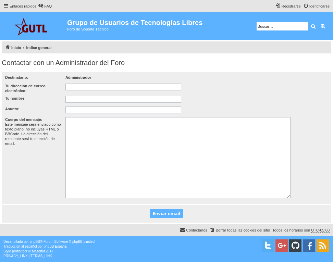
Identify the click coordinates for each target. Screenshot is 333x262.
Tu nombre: (15, 98)
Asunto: (12, 109)
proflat (17, 251)
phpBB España (55, 246)
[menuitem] (45, 6)
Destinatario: (16, 77)
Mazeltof (38, 251)
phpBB (35, 242)
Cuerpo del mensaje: (23, 119)
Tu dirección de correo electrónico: (25, 88)
